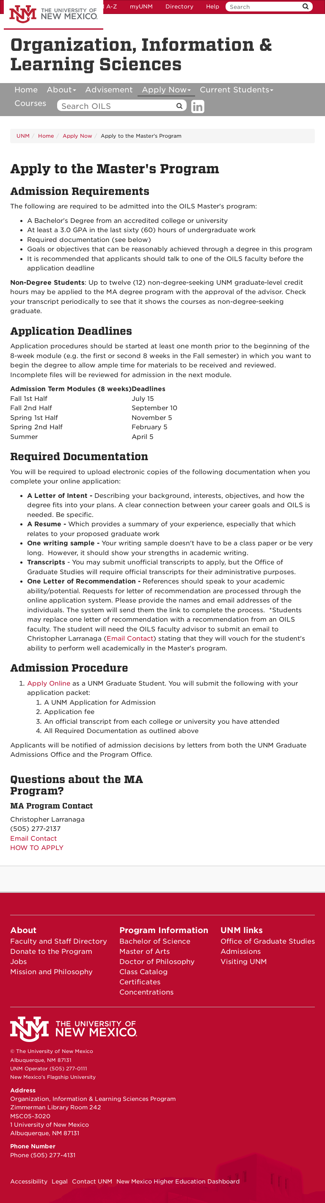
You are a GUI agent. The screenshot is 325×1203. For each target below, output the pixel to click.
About (62, 91)
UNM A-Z (104, 6)
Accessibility (28, 1181)
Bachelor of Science (154, 941)
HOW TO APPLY (36, 848)
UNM (23, 136)
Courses (30, 103)
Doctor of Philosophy (157, 962)
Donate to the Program (51, 951)
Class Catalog (143, 972)
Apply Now (166, 91)
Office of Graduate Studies (267, 941)
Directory (179, 6)
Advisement (109, 89)
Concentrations (146, 992)
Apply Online (48, 683)
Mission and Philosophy (51, 972)
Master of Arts (144, 951)
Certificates (139, 982)
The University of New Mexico (53, 15)
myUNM (141, 6)
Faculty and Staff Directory (58, 941)
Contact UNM (92, 1181)
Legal (60, 1181)
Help (212, 6)
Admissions (240, 951)
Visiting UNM (243, 962)
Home (26, 89)
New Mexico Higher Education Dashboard (178, 1181)
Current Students (237, 91)
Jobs (18, 962)
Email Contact (130, 638)
